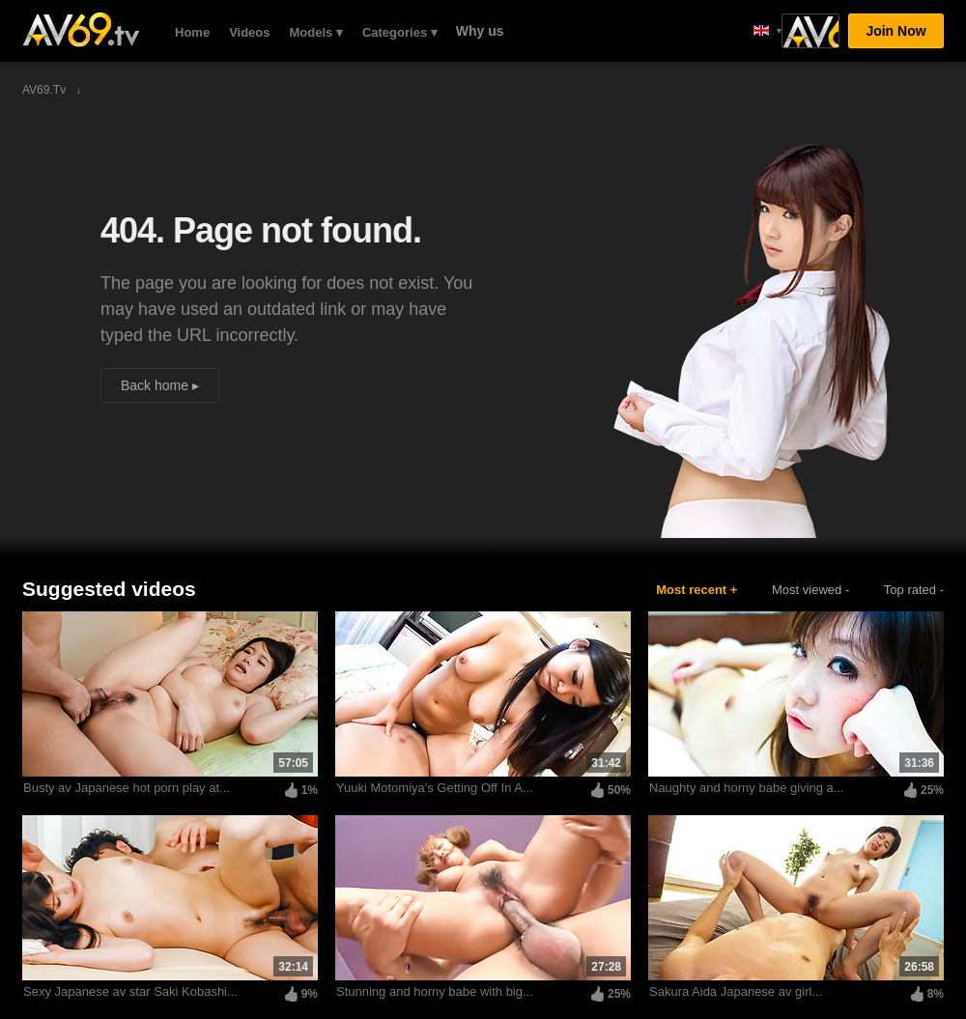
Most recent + (696, 589)
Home (192, 32)
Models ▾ (316, 32)
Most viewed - (810, 589)
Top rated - (914, 589)
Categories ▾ (400, 32)
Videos (249, 32)
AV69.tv (80, 30)
